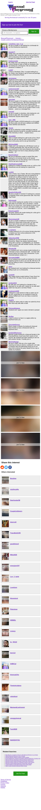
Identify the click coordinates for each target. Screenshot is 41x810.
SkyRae (11, 316)
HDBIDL (13, 620)
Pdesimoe (13, 609)
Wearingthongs (14, 342)
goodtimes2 (14, 544)
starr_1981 (12, 120)
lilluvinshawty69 (14, 219)
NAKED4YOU (15, 740)
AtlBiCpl (13, 664)
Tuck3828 (13, 729)
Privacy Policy (5, 783)
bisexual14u (14, 675)
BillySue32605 (13, 144)
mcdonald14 (13, 283)
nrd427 (11, 70)
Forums (3, 784)
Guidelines (4, 781)
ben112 (12, 653)
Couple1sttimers (16, 511)
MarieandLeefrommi (17, 707)
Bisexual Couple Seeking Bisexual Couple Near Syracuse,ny (19, 761)
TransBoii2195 (15, 533)
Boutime (13, 478)
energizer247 (15, 566)
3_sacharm (12, 230)
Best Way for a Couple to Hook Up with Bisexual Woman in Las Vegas (21, 755)
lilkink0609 (12, 136)
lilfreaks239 (12, 248)
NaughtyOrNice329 (15, 192)
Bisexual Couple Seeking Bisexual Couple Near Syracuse (18, 763)
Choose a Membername (9, 30)
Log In (10, 2)
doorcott (13, 522)
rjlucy (10, 266)
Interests (3, 786)
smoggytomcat (15, 718)
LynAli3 (11, 172)
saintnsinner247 (14, 89)
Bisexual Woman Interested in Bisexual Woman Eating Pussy (19, 759)
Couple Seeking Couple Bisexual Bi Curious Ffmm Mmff (18, 764)
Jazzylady (12, 99)
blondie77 (12, 52)
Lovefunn (13, 587)
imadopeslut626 (14, 291)
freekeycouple (13, 61)
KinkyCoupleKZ (14, 211)
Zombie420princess (15, 333)
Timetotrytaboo (15, 686)
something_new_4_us (16, 44)
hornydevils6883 (14, 257)
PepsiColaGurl (13, 155)
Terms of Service (6, 779)
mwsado (11, 111)
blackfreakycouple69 (15, 164)
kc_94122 (13, 642)
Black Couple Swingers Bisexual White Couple (16, 766)
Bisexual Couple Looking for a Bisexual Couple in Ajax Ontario (19, 762)
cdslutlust (13, 696)
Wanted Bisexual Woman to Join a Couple (15, 756)
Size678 (11, 300)
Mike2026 (13, 555)
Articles (3, 787)
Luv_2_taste (14, 577)
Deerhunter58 (15, 500)
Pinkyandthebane (14, 308)
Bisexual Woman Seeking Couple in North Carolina (17, 757)
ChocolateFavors (14, 324)
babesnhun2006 (14, 238)
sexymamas (12, 78)
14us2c (11, 128)
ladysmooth (12, 200)
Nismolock (14, 598)
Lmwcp (12, 631)
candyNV (11, 275)
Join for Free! (30, 2)
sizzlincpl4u (14, 489)
